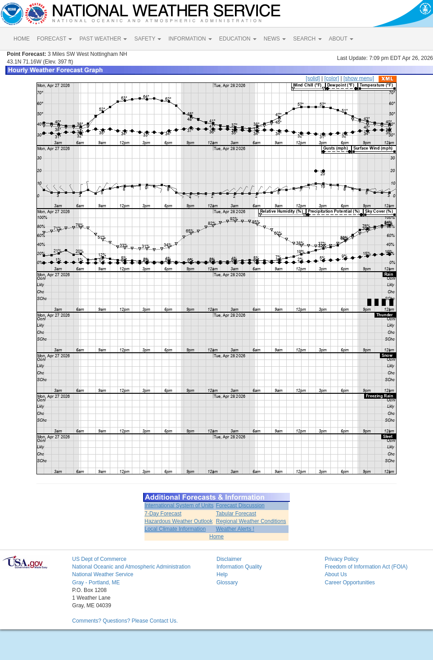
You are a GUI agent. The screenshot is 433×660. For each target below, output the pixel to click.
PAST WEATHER (103, 39)
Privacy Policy (341, 559)
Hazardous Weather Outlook (178, 521)
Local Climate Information (175, 529)
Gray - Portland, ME (96, 582)
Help (222, 574)
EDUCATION (238, 39)
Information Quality (239, 567)
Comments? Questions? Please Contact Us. (125, 621)
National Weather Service (102, 574)
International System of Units (178, 505)
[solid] (313, 78)
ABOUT (341, 39)
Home (216, 536)
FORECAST (54, 39)
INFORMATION (190, 39)
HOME (22, 39)
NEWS (275, 39)
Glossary (227, 582)
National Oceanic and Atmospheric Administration (131, 567)
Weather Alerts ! (235, 529)
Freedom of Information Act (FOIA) (366, 567)
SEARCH (307, 39)
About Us (336, 574)
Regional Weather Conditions (251, 521)
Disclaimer (229, 559)
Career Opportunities (349, 582)
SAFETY (147, 39)
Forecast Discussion (240, 505)
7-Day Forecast (162, 513)
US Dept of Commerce (99, 559)
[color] (331, 78)
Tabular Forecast (236, 513)
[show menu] (358, 78)
